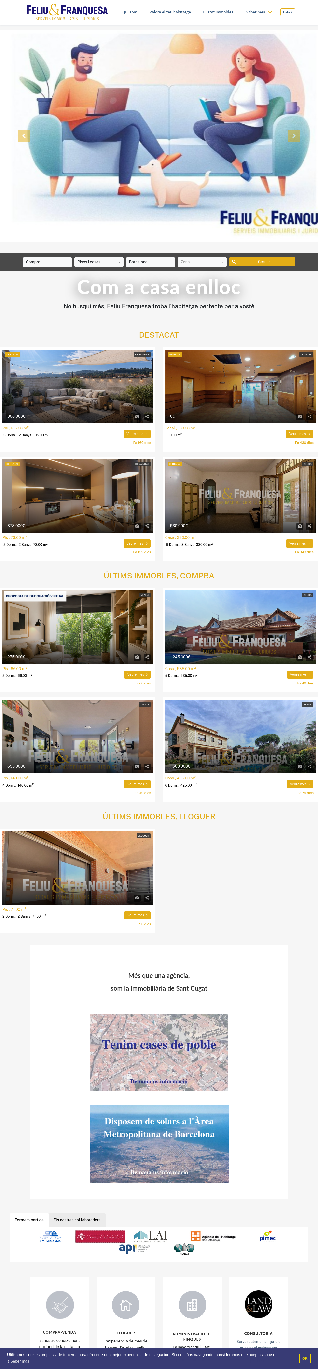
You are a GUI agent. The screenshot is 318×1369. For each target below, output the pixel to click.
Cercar (251, 261)
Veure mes (137, 434)
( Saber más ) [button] (20, 1361)
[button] (24, 136)
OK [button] (305, 1358)
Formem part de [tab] (29, 1220)
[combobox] (47, 262)
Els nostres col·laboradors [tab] (77, 1220)
